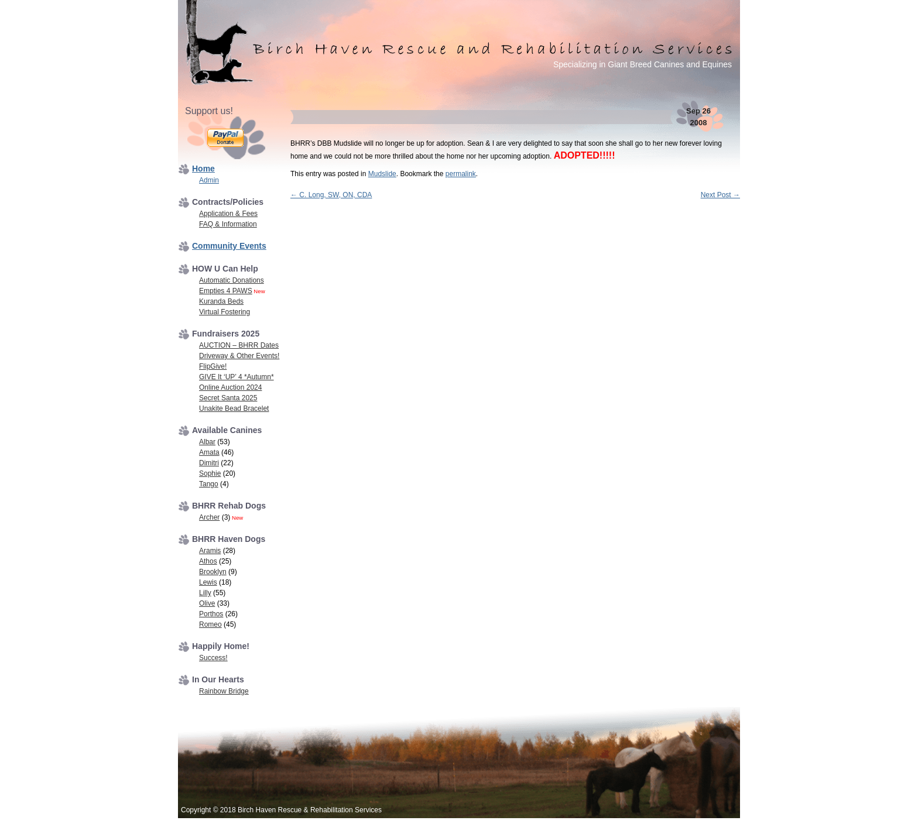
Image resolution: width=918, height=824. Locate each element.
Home (203, 168)
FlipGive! (213, 366)
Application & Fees (228, 214)
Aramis (210, 551)
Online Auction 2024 (230, 387)
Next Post (720, 195)
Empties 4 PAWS (225, 291)
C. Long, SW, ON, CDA (331, 195)
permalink (461, 174)
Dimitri (209, 463)
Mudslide (382, 174)
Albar (207, 442)
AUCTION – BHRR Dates (239, 345)
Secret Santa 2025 (228, 398)
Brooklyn (213, 572)
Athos (208, 561)
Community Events (229, 245)
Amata (209, 452)
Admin (209, 180)
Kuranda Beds (221, 301)
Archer (209, 517)
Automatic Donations (231, 280)
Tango (208, 484)
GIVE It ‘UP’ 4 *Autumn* (236, 377)
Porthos (211, 614)
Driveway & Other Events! (239, 356)
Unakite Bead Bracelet (234, 408)
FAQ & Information (228, 224)
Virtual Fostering (224, 312)
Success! (213, 658)
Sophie (210, 473)
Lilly (205, 593)
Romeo (210, 624)
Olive (207, 603)
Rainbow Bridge (224, 691)
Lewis (208, 582)
